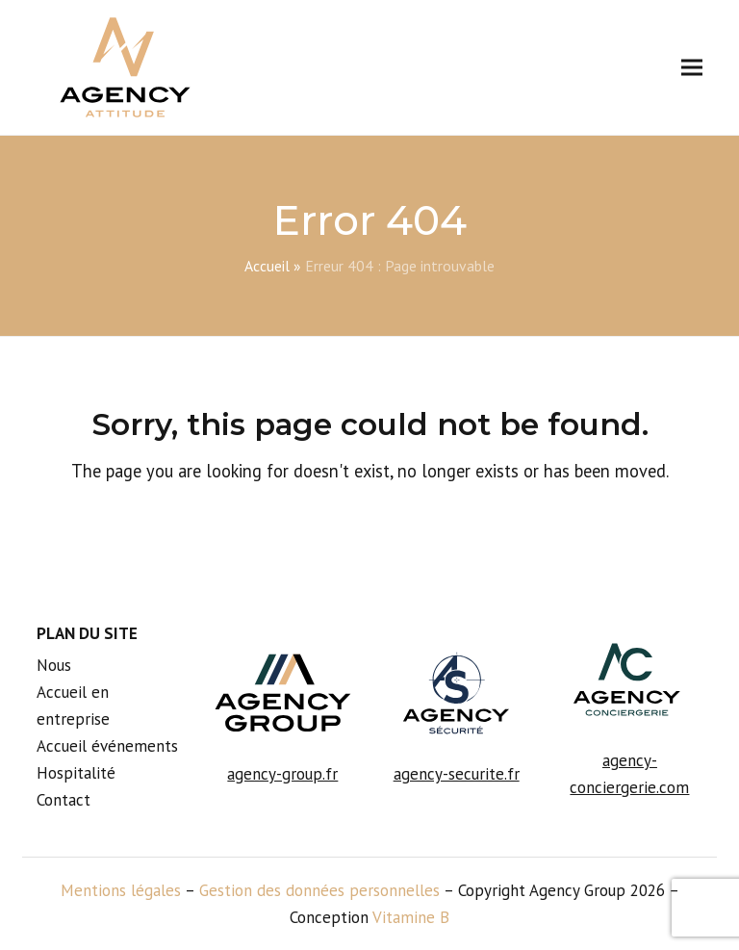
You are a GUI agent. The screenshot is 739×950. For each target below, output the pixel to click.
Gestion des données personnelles (319, 890)
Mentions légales (121, 890)
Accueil (267, 265)
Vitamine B (410, 917)
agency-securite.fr (457, 773)
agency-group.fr (282, 773)
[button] (691, 68)
